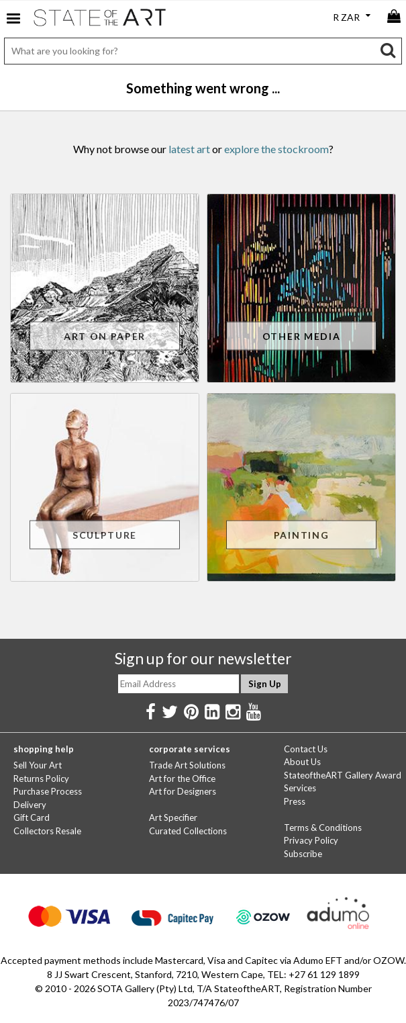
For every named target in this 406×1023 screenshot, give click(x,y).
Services (300, 788)
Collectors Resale (47, 831)
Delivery (29, 804)
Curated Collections (188, 831)
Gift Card (31, 817)
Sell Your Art (37, 765)
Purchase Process (47, 791)
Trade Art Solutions (187, 765)
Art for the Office (182, 778)
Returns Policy (41, 778)
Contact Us (305, 749)
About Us (302, 761)
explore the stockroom (276, 148)
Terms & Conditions (323, 827)
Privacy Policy (311, 840)
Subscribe (303, 853)
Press (294, 801)
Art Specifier (173, 817)
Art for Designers (182, 791)
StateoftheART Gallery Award (342, 775)
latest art (189, 148)
